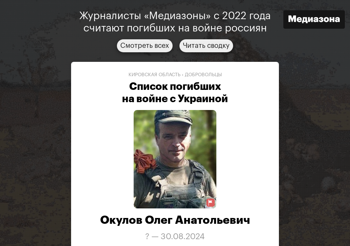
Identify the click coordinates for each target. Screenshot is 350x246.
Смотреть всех (144, 45)
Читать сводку (206, 45)
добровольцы (203, 74)
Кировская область (154, 74)
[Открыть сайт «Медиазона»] (314, 20)
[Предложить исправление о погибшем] (210, 203)
